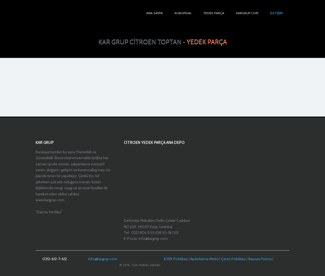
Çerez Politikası (233, 258)
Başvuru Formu (260, 258)
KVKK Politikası (176, 258)
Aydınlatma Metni (204, 258)
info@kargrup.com (102, 258)
